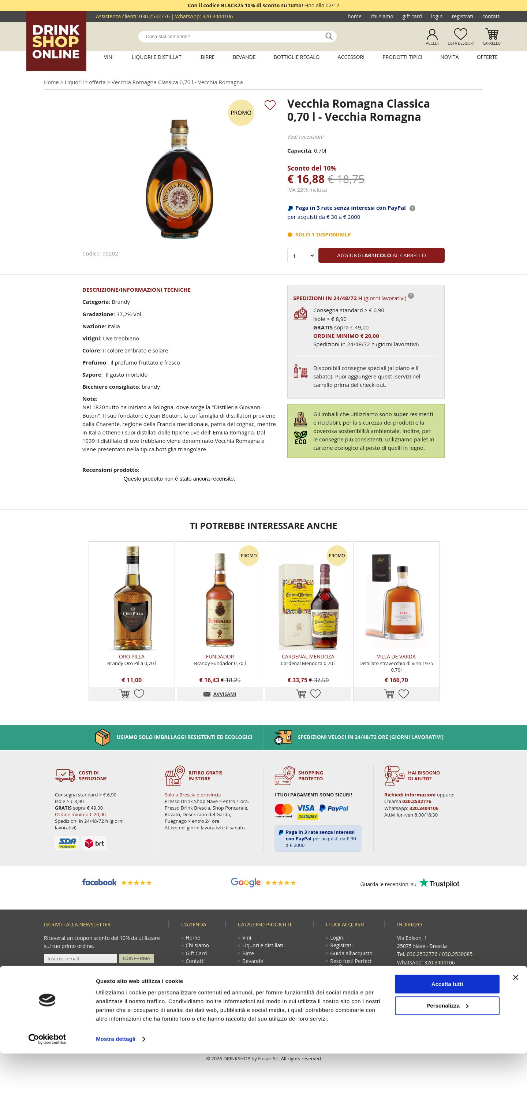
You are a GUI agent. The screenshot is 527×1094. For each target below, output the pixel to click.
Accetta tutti (447, 1025)
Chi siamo (382, 16)
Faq (334, 998)
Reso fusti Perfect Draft (351, 973)
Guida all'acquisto (351, 962)
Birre (208, 56)
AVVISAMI (224, 703)
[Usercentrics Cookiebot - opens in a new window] (47, 1079)
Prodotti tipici (402, 56)
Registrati (462, 16)
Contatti (491, 16)
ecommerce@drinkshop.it (443, 978)
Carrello (492, 43)
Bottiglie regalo (297, 56)
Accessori (351, 56)
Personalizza (447, 1046)
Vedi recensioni (305, 137)
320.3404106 (217, 16)
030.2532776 (154, 16)
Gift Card (412, 16)
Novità (449, 56)
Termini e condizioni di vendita (354, 987)
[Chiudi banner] (515, 1017)
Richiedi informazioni (409, 803)
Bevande (244, 56)
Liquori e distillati (157, 56)
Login (437, 16)
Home (355, 16)
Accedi (432, 43)
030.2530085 (457, 962)
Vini (109, 56)
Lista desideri (461, 43)
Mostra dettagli (115, 1079)
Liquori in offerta (87, 82)
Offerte (487, 56)
